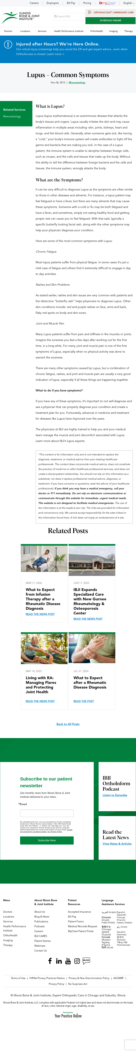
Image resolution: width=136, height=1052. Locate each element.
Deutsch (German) (121, 933)
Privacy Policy (56, 984)
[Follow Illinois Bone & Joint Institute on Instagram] (77, 961)
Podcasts (39, 926)
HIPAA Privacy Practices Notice (47, 978)
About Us (39, 912)
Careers (34, 3)
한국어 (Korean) (121, 938)
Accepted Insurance (79, 912)
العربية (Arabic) (109, 912)
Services (8, 922)
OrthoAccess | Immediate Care (110, 12)
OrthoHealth (10, 936)
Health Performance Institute (14, 928)
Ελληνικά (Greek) (106, 919)
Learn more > (55, 54)
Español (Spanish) (121, 913)
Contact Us (40, 951)
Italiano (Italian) (124, 923)
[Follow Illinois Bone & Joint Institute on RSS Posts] (86, 961)
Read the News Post (40, 614)
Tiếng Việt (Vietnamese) (123, 943)
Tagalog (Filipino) (106, 943)
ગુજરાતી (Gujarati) (106, 933)
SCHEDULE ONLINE (110, 20)
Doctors (7, 912)
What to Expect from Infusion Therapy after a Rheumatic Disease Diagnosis (43, 599)
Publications (41, 922)
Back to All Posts (68, 724)
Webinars (39, 946)
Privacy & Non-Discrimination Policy (89, 978)
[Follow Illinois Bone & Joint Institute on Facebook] (50, 961)
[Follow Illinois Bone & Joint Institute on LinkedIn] (59, 961)
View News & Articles (117, 844)
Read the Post (84, 701)
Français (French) (121, 919)
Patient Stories (42, 941)
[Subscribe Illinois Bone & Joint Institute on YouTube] (68, 961)
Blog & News (41, 917)
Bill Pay (71, 3)
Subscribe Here (47, 840)
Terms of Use (18, 978)
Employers (53, 3)
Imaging (8, 940)
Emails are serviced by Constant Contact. (46, 831)
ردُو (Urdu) (122, 927)
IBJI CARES (40, 936)
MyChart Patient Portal (80, 931)
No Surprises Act (77, 984)
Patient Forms (76, 922)
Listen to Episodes (115, 795)
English (128, 3)
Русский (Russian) (106, 938)
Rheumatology (77, 83)
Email (23, 804)
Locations (8, 917)
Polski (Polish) (108, 923)
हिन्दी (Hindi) (107, 948)
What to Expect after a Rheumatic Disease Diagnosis (90, 683)
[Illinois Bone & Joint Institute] (21, 18)
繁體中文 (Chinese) (106, 928)
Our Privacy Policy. (54, 832)
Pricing (87, 3)
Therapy (8, 945)
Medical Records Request (82, 926)
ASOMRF (118, 978)
